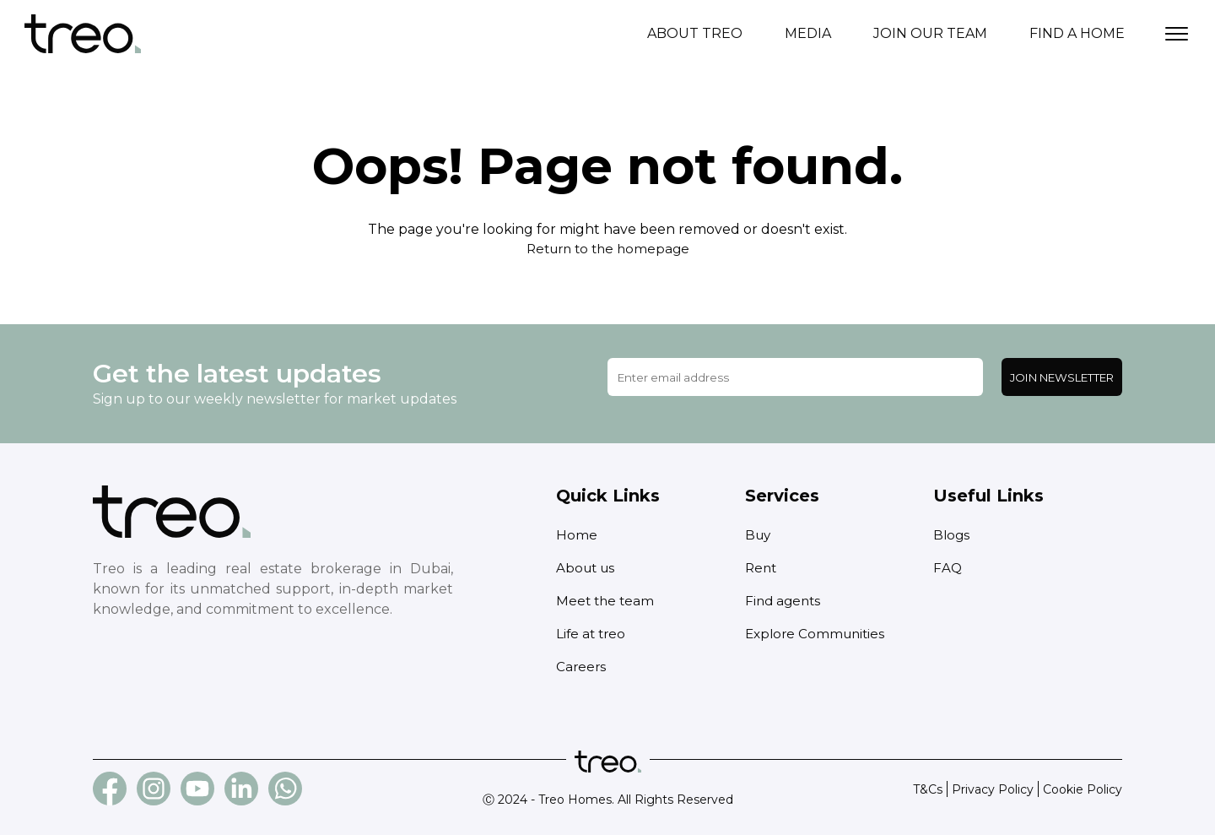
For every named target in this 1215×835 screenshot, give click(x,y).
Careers (582, 667)
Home (576, 535)
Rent (762, 568)
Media (808, 33)
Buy (759, 535)
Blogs (952, 535)
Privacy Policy (993, 789)
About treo (694, 33)
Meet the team (606, 601)
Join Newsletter (1062, 377)
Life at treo (592, 634)
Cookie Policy (1082, 789)
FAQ (947, 568)
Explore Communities (818, 634)
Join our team (930, 33)
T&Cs (927, 789)
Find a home (1077, 33)
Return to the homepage (607, 249)
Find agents (784, 601)
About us (587, 568)
